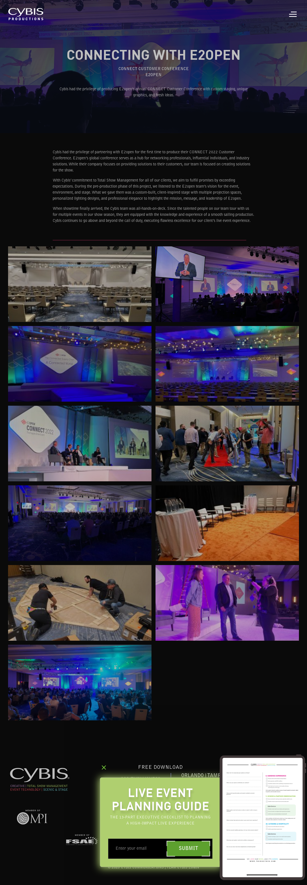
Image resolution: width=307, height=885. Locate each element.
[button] (293, 14)
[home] (26, 14)
